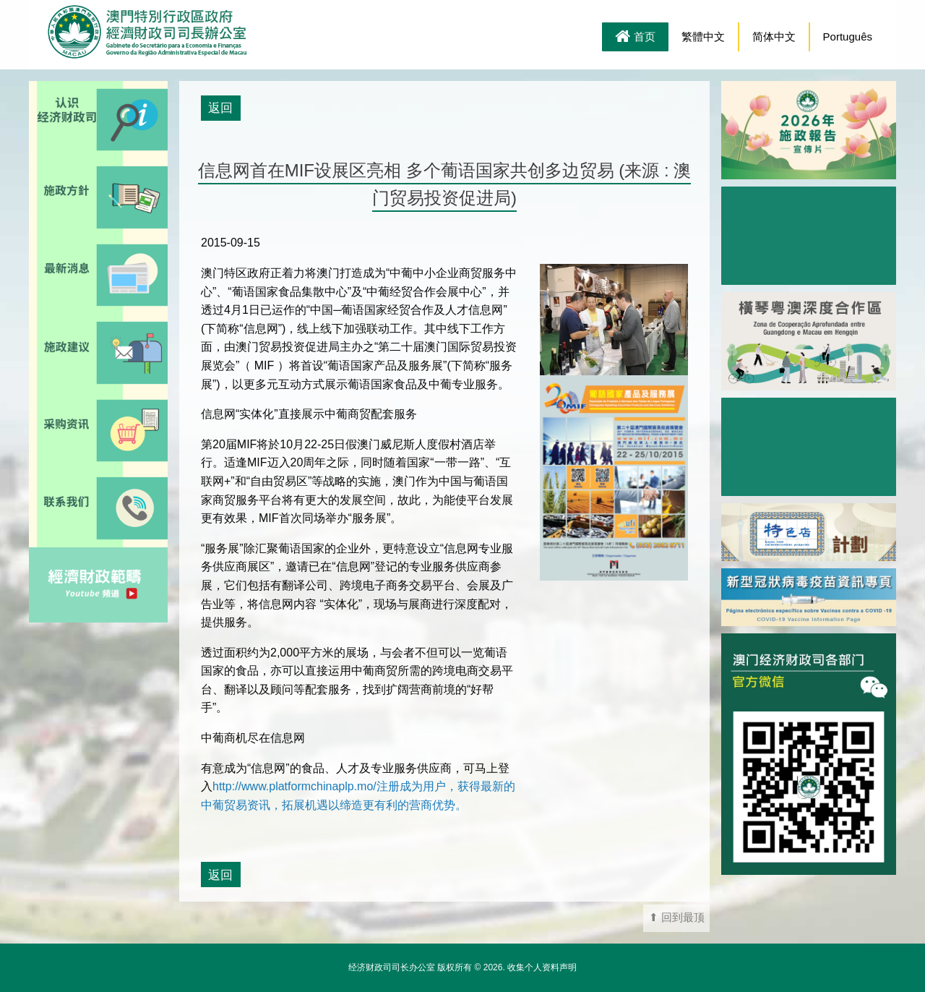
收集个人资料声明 (542, 967)
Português (847, 36)
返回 (220, 108)
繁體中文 (703, 36)
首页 (635, 37)
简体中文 (774, 36)
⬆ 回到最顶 (677, 917)
